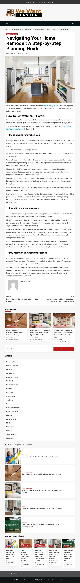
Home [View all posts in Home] (23, 506)
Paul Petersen (11, 53)
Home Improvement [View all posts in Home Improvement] (12, 34)
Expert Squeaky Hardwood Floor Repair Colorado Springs (15, 332)
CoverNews (52, 580)
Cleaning (9, 369)
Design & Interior (12, 377)
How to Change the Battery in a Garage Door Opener (23, 298)
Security (9, 430)
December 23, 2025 (37, 339)
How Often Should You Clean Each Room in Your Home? (41, 457)
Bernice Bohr (11, 337)
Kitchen (9, 415)
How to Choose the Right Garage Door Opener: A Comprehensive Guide (57, 298)
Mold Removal (11, 419)
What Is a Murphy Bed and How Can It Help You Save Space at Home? (40, 332)
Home (8, 404)
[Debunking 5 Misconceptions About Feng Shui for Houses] (13, 507)
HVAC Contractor (12, 411)
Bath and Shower (12, 365)
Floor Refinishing (12, 385)
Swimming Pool (11, 434)
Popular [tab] (18, 444)
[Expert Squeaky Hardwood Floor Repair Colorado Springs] (16, 320)
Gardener (9, 400)
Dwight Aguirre (54, 560)
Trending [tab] (28, 444)
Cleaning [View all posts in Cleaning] (24, 454)
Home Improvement (13, 407)
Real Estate (10, 427)
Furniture (9, 392)
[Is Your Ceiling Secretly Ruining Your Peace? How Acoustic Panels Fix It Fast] (64, 320)
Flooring (9, 388)
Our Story (50, 2)
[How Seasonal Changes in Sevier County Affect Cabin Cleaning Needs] (13, 524)
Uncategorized (11, 438)
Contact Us (41, 2)
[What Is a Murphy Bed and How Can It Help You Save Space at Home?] (40, 320)
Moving (8, 423)
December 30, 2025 (13, 339)
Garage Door (10, 396)
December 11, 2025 (61, 341)
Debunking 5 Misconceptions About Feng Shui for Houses (42, 508)
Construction (10, 373)
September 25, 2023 (23, 53)
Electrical (9, 381)
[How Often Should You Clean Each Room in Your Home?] (13, 456)
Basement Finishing (13, 362)
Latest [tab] (9, 444)
